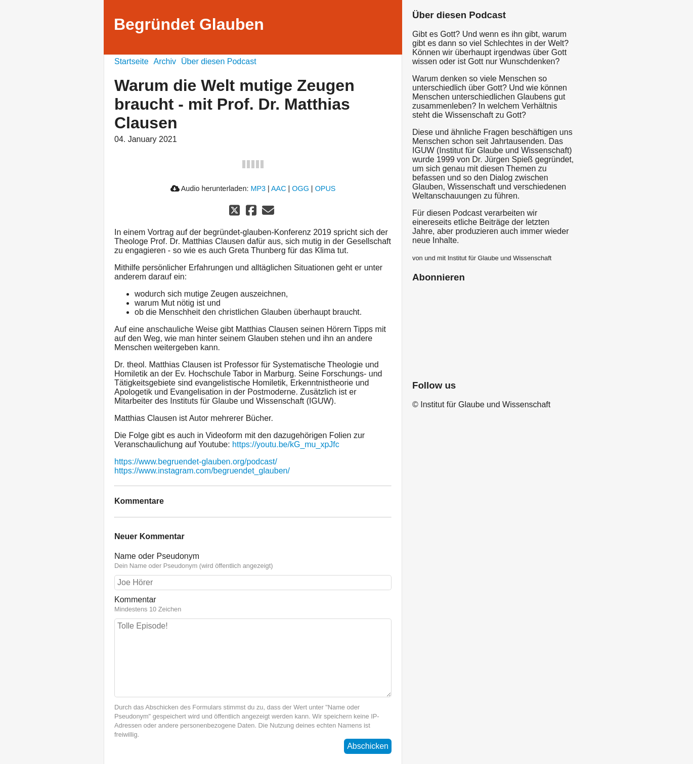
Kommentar (135, 599)
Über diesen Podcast (218, 61)
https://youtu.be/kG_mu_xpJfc (285, 444)
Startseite (131, 61)
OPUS (325, 188)
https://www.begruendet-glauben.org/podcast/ (195, 461)
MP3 (258, 188)
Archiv (165, 61)
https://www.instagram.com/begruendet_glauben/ (202, 470)
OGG (300, 188)
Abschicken (367, 746)
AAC (278, 188)
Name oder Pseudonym (156, 556)
